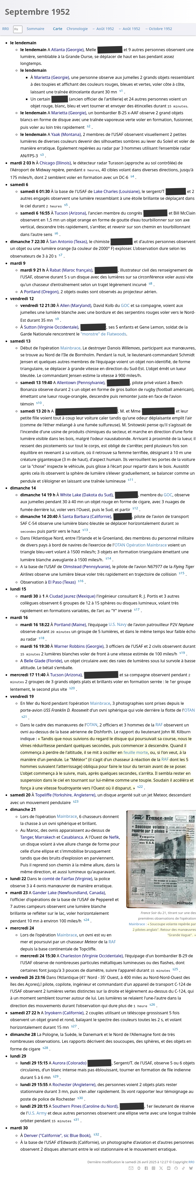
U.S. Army (37, 1113)
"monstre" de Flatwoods (103, 334)
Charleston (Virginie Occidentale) (91, 956)
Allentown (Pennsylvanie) (80, 382)
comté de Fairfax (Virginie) (67, 878)
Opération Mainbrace (146, 545)
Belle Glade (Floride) (43, 661)
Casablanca (72, 837)
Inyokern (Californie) (64, 1013)
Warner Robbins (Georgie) (78, 646)
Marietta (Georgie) (51, 77)
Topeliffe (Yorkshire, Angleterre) (65, 795)
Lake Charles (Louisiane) (117, 191)
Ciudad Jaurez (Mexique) (72, 596)
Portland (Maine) (70, 624)
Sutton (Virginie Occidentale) (51, 327)
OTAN (120, 545)
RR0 (5, 28)
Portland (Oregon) (41, 291)
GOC (125, 305)
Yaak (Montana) (66, 134)
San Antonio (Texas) (68, 241)
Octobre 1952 (160, 28)
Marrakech (45, 837)
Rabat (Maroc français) (71, 270)
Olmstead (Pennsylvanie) (86, 566)
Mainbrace (70, 348)
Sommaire (35, 28)
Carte (57, 28)
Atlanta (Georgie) (67, 49)
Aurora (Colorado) (70, 1063)
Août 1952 (105, 28)
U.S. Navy (117, 624)
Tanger (26, 837)
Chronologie (77, 28)
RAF (158, 725)
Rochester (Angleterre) (74, 1084)
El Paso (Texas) (62, 582)
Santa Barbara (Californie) (86, 516)
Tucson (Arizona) (70, 213)
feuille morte (135, 752)
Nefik (114, 837)
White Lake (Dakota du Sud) (86, 495)
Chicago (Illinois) (55, 163)
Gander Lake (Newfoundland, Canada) (68, 892)
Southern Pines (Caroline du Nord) (85, 1106)
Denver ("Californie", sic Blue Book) (57, 1135)
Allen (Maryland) (75, 305)
